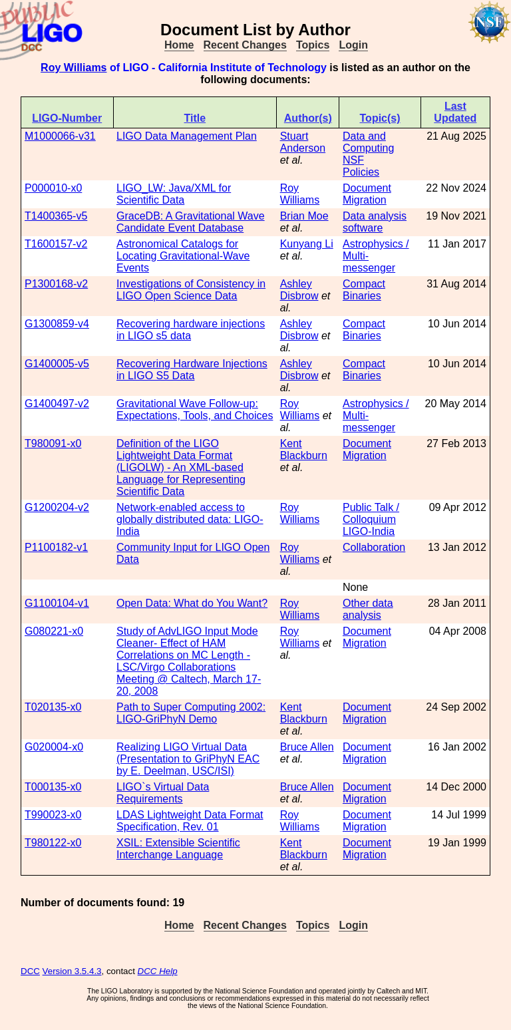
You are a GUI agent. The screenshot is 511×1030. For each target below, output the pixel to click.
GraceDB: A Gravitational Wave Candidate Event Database (190, 222)
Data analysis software (375, 222)
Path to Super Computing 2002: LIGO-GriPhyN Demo (190, 713)
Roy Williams (73, 67)
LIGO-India (369, 531)
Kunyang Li (306, 244)
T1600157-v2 (56, 244)
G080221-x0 (54, 631)
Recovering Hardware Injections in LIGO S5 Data (191, 369)
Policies (361, 172)
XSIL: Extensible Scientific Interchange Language (178, 848)
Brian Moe (304, 216)
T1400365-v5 (56, 216)
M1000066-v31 (60, 136)
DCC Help (158, 971)
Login (353, 45)
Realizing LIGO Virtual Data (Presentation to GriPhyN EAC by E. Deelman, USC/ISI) (187, 758)
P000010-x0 (53, 188)
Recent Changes (245, 45)
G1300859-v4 (57, 323)
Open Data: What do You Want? (191, 603)
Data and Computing (368, 142)
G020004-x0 (54, 747)
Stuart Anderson (303, 142)
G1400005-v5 (57, 363)
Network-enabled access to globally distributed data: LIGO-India (189, 519)
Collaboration (374, 547)
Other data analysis (368, 609)
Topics (312, 45)
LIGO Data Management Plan (186, 136)
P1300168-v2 (56, 283)
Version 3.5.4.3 (72, 971)
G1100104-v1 (57, 603)
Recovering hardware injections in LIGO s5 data (190, 329)
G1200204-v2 (57, 507)
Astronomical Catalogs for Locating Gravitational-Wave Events (183, 255)
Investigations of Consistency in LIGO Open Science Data (190, 289)
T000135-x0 (53, 786)
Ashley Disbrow (299, 289)
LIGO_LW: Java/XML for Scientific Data (173, 194)
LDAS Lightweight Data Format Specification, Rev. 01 (189, 820)
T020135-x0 (53, 707)
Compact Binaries (364, 289)
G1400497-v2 (57, 403)
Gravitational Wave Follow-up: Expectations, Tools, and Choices (194, 409)
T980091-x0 (53, 443)
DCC (30, 971)
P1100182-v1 (56, 547)
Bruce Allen (307, 747)
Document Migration (367, 194)
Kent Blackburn (303, 449)
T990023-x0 (53, 814)
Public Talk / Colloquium (371, 513)
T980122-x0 (53, 842)
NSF (353, 160)
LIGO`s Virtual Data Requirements (162, 792)
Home (179, 45)
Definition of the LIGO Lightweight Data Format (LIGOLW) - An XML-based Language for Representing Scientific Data (181, 467)
